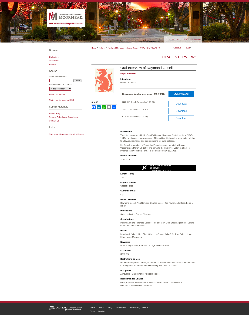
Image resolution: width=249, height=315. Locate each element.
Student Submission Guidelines (63, 117)
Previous (177, 48)
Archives (102, 48)
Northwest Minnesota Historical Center (123, 48)
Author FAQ (54, 113)
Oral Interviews (179, 57)
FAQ (110, 307)
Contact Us (54, 121)
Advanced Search (57, 94)
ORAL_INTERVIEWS (148, 48)
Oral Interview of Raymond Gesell (146, 68)
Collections (54, 57)
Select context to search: (60, 84)
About (101, 307)
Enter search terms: (58, 76)
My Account (121, 307)
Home (93, 48)
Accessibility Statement (140, 307)
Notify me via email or (61, 100)
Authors (52, 64)
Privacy (92, 311)
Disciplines (54, 60)
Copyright (101, 311)
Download (181, 94)
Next (188, 48)
